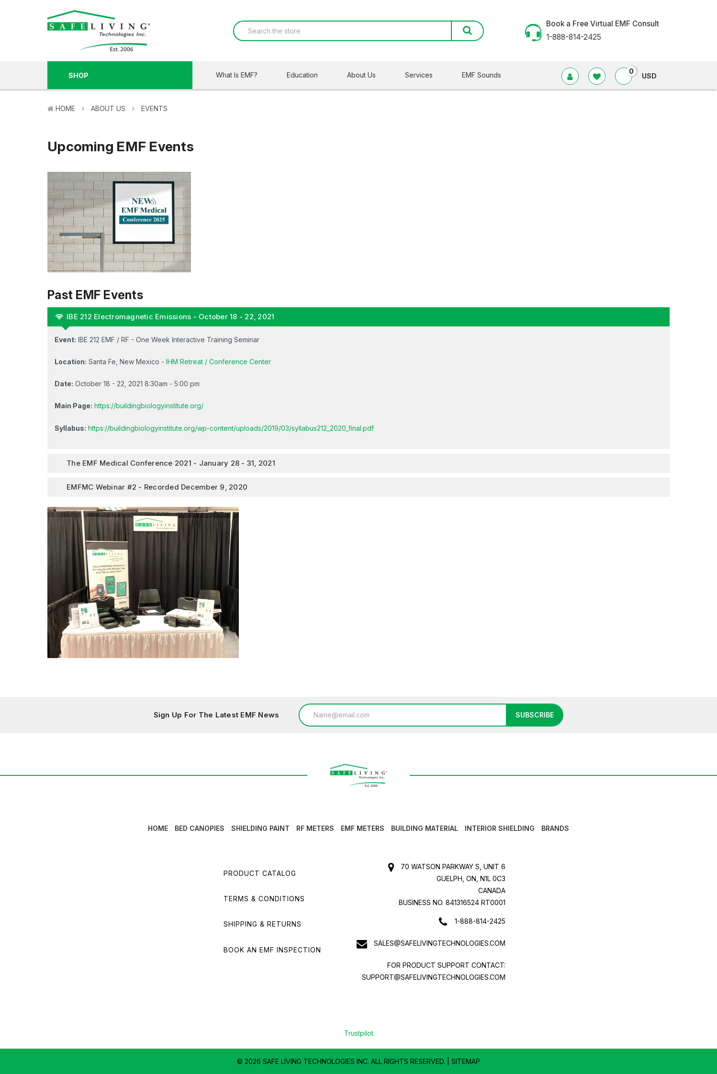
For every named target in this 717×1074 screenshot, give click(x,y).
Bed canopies (199, 828)
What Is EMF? (242, 75)
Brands (555, 828)
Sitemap (465, 1061)
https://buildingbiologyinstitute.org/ (148, 406)
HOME (158, 828)
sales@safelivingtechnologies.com (439, 943)
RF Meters (315, 828)
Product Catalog (260, 873)
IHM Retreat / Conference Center (218, 362)
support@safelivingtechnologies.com (433, 977)
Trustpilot (358, 1033)
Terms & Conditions (264, 899)
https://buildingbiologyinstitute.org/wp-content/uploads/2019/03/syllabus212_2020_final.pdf (231, 428)
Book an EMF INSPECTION (272, 950)
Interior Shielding (500, 828)
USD (653, 76)
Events (154, 108)
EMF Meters (362, 828)
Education (308, 75)
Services (425, 75)
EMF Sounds (481, 75)
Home (65, 108)
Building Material (424, 828)
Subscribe (534, 715)
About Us (367, 75)
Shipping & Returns (263, 924)
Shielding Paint (260, 828)
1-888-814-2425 (480, 921)
